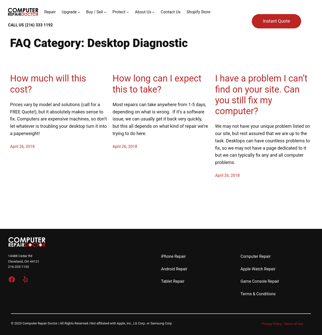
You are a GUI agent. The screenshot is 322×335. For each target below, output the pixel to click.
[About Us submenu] (153, 12)
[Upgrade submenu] (79, 12)
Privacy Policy (272, 324)
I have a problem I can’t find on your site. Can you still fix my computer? (261, 94)
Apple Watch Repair (257, 269)
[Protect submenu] (128, 12)
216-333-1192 (18, 267)
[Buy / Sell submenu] (105, 12)
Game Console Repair (259, 281)
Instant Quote (276, 21)
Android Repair (174, 269)
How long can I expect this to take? (157, 84)
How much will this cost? (48, 84)
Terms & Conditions (258, 293)
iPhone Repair (173, 256)
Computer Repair (255, 256)
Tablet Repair (172, 281)
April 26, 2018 (22, 146)
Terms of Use (293, 324)
